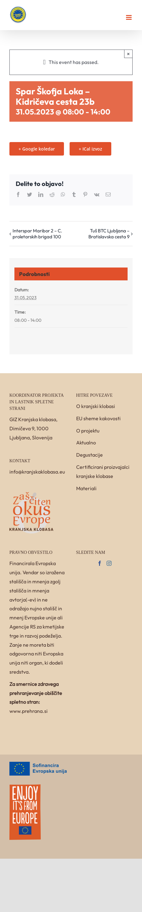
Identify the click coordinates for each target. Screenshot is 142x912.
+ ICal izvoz (90, 149)
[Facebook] (99, 563)
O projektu (87, 430)
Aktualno (86, 442)
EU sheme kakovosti (98, 418)
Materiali (86, 488)
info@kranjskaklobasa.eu (37, 472)
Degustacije (89, 455)
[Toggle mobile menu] (129, 17)
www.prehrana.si (28, 711)
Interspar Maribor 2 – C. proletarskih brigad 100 (37, 234)
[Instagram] (109, 563)
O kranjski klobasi (95, 406)
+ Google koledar (36, 149)
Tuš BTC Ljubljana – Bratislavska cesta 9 (108, 234)
